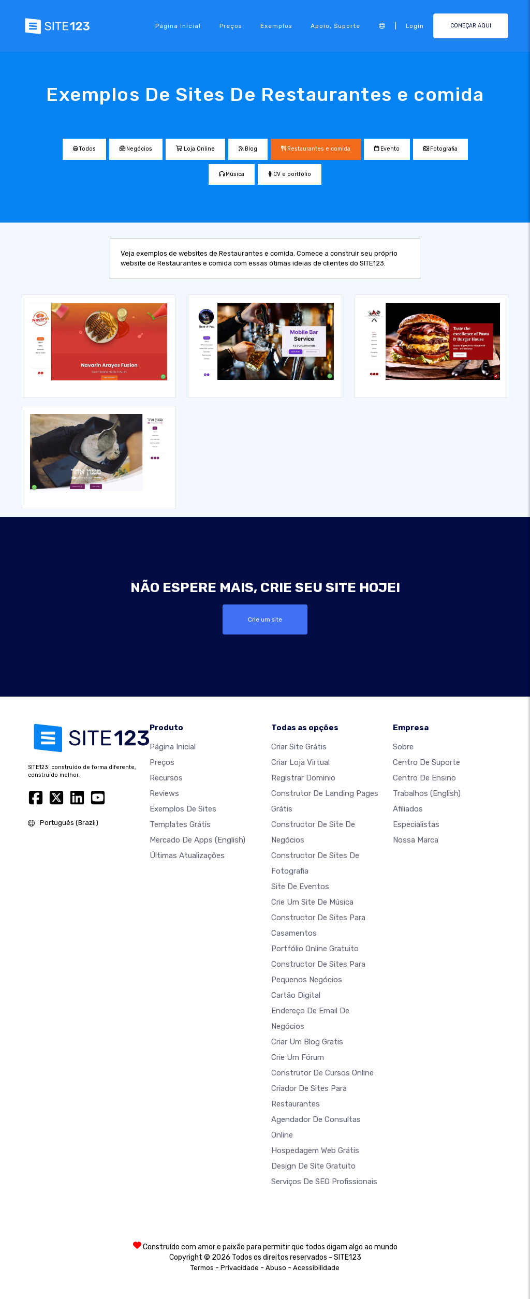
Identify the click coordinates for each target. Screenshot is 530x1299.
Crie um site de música (312, 902)
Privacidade (239, 1268)
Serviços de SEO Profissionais (324, 1181)
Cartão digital (295, 995)
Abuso (276, 1268)
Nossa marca (415, 840)
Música (231, 174)
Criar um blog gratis (307, 1041)
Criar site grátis (299, 746)
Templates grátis (180, 824)
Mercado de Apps (197, 840)
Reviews (164, 793)
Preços (230, 25)
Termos (202, 1268)
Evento (387, 148)
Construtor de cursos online (322, 1072)
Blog (248, 148)
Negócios (136, 148)
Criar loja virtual (300, 762)
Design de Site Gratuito (313, 1166)
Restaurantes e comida (315, 148)
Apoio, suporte (335, 25)
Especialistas (416, 824)
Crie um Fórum (297, 1057)
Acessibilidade (316, 1268)
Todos (84, 148)
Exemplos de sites (183, 809)
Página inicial (178, 25)
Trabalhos (427, 793)
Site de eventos (300, 886)
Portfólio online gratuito (315, 948)
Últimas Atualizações (187, 855)
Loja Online (195, 148)
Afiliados (408, 809)
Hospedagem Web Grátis (315, 1150)
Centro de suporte (426, 762)
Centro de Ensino (424, 778)
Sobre (403, 746)
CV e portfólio (289, 174)
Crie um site (265, 619)
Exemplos (276, 25)
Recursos (166, 778)
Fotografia (440, 148)
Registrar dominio (303, 778)
